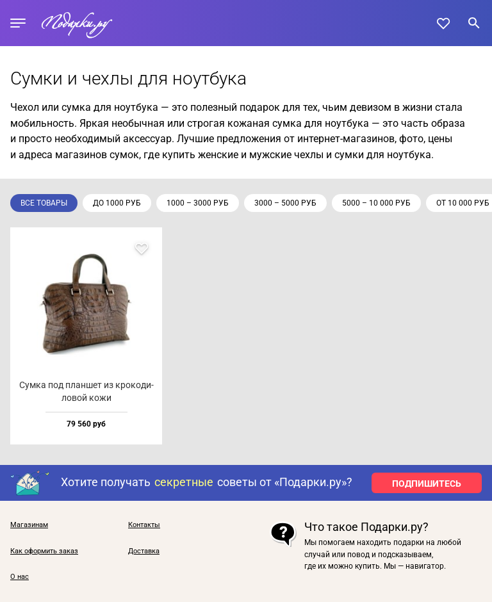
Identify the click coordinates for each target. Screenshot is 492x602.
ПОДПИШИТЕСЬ (426, 483)
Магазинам (29, 525)
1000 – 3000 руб (198, 203)
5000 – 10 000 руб (376, 203)
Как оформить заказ (44, 551)
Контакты (144, 525)
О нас (19, 577)
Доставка (144, 551)
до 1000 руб (117, 203)
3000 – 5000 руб (285, 203)
